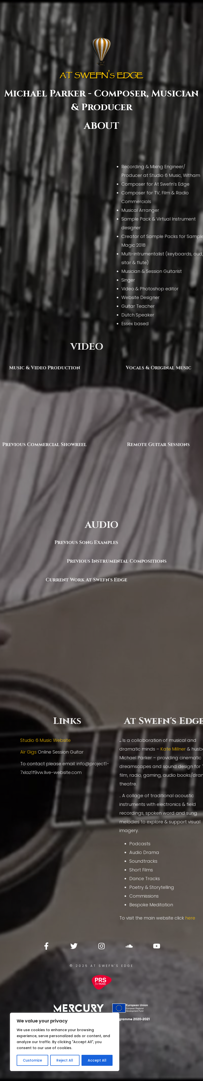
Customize (32, 1060)
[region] (64, 1042)
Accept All (97, 1060)
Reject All (64, 1060)
